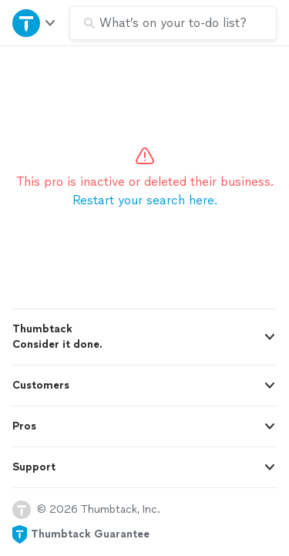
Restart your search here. (144, 200)
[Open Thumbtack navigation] (34, 22)
